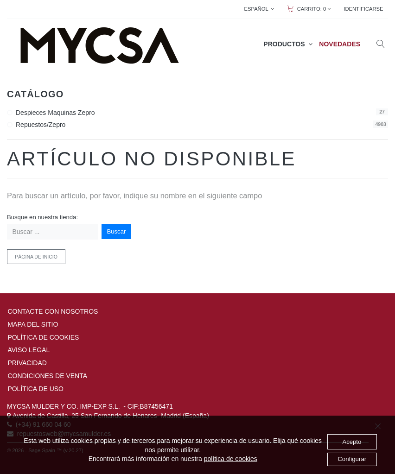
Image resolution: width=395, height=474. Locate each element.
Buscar (116, 231)
